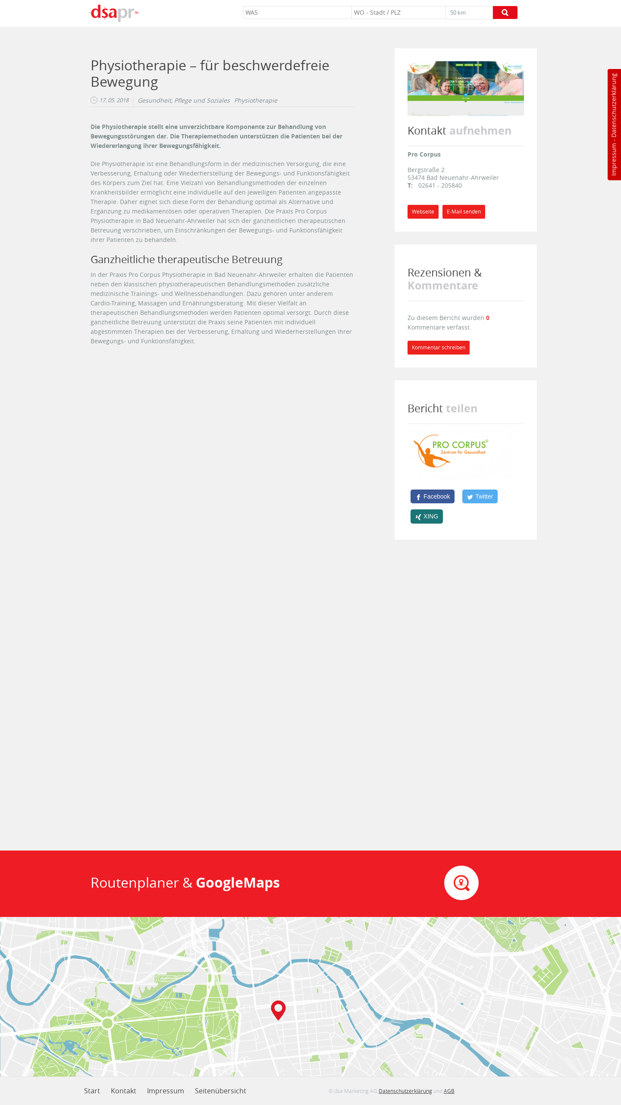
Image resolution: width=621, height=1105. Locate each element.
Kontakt (123, 1091)
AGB (449, 1090)
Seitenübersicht (220, 1091)
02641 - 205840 (440, 185)
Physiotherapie (255, 100)
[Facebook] (433, 496)
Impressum (613, 159)
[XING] (427, 516)
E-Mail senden (464, 211)
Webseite (423, 211)
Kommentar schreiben (438, 347)
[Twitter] (480, 496)
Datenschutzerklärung (613, 105)
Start (92, 1091)
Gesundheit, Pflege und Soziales (184, 100)
